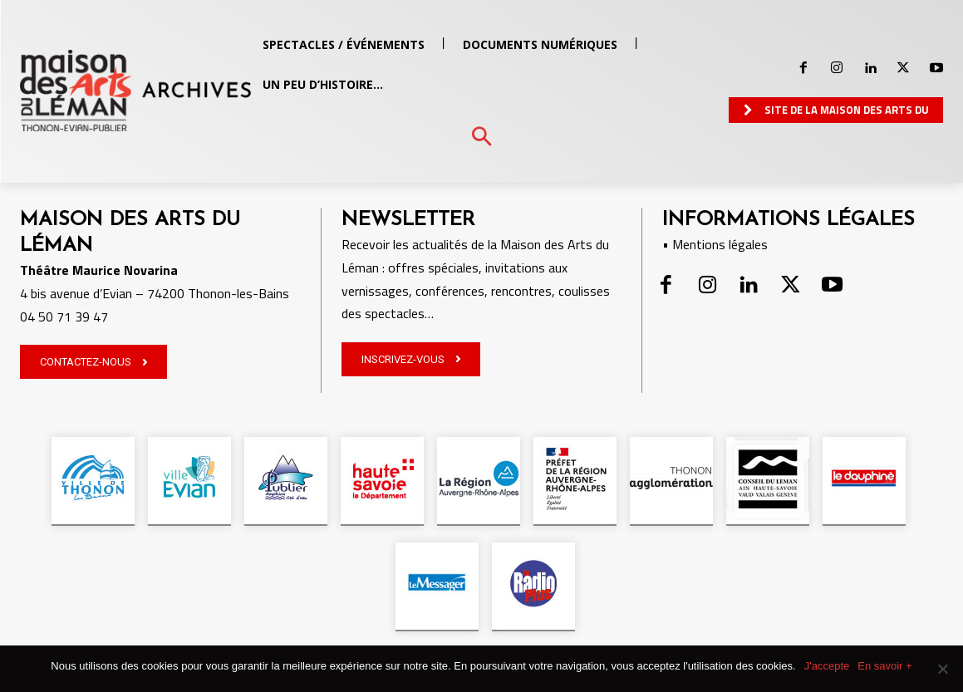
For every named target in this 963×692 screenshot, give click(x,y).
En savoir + (884, 666)
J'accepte (827, 666)
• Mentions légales (715, 244)
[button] (481, 137)
